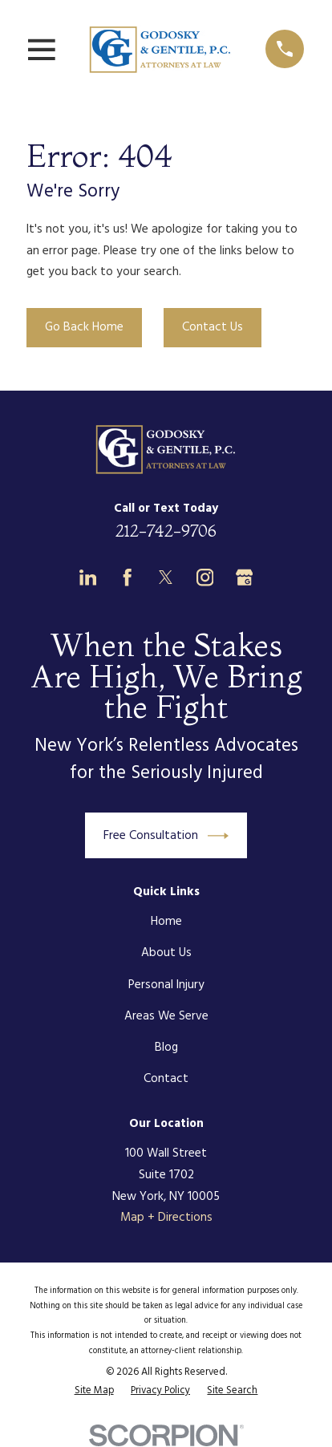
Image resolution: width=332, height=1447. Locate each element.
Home (166, 921)
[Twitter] (165, 577)
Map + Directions (166, 1217)
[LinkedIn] (87, 577)
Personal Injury (166, 985)
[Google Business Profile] (244, 577)
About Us (166, 953)
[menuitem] (94, 1391)
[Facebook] (127, 577)
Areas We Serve (166, 1016)
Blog (166, 1047)
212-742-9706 (166, 531)
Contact (166, 1078)
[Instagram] (204, 577)
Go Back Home (84, 327)
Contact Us (212, 327)
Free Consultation (166, 835)
